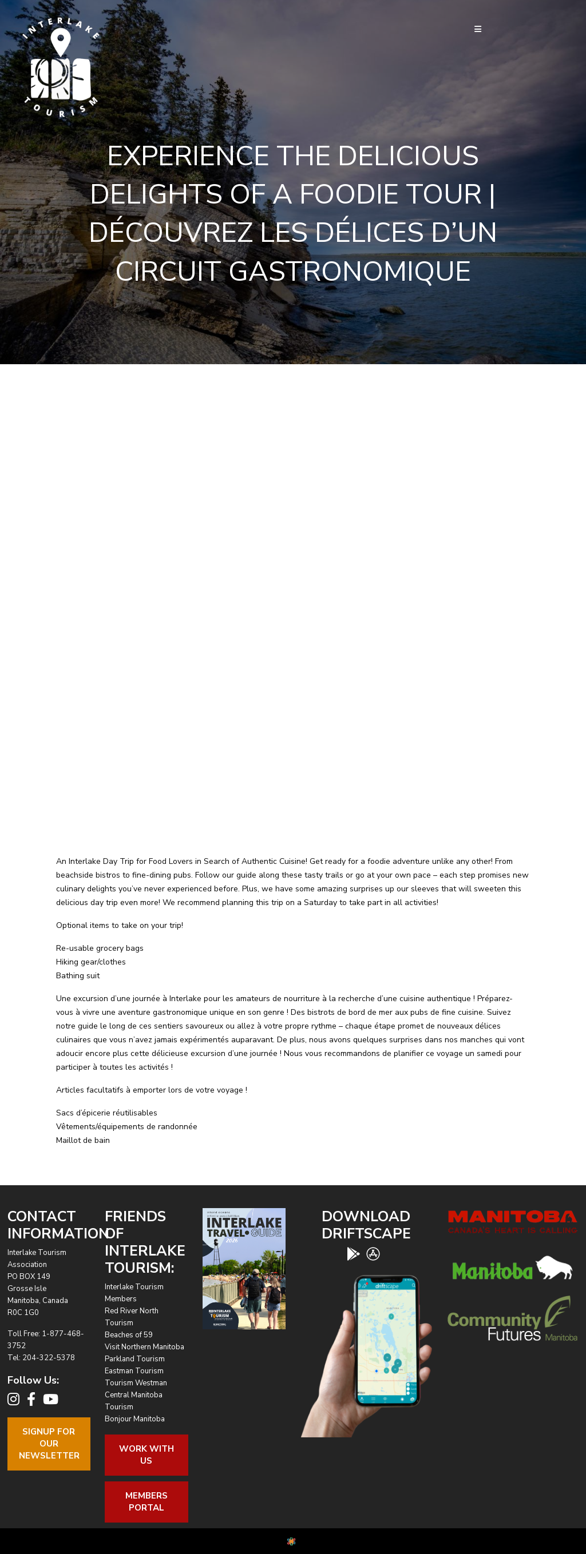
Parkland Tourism (135, 1359)
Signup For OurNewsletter (49, 1443)
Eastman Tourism (134, 1371)
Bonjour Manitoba (135, 1419)
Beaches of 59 (129, 1335)
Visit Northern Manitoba (144, 1347)
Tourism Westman (136, 1383)
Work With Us (146, 1455)
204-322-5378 (48, 1358)
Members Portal (146, 1501)
